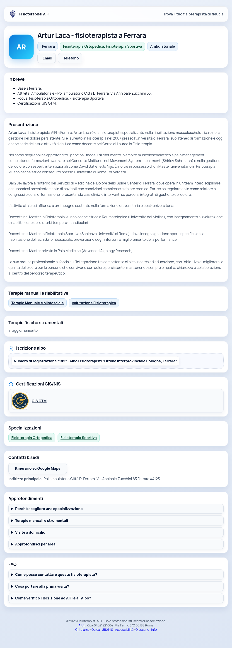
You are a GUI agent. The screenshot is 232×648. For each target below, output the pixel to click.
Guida (96, 629)
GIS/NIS (107, 629)
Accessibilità (124, 629)
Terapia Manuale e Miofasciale (37, 302)
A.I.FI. (82, 625)
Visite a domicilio (30, 532)
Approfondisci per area (35, 544)
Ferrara (48, 46)
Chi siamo (82, 629)
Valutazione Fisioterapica (94, 302)
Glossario (142, 629)
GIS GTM (39, 400)
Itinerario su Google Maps (41, 470)
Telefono (71, 58)
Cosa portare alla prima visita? (42, 586)
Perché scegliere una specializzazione (49, 508)
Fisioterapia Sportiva (78, 437)
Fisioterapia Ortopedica (31, 437)
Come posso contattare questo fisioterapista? (56, 574)
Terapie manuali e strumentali (41, 520)
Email (47, 58)
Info (154, 629)
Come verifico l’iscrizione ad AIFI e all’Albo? (53, 598)
